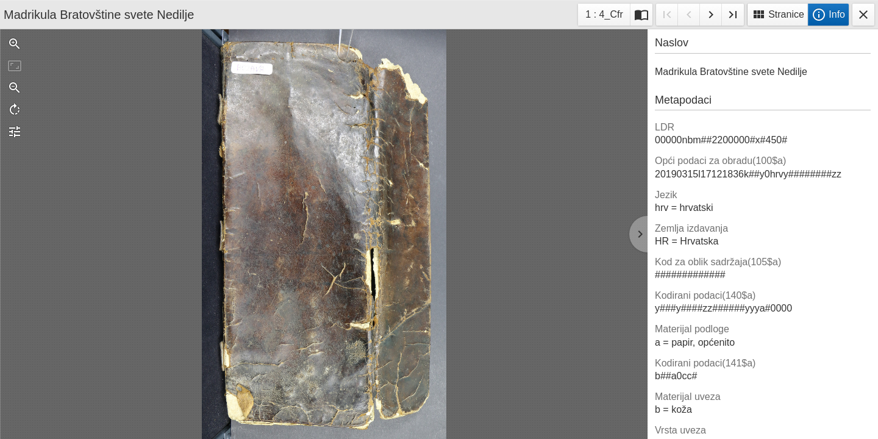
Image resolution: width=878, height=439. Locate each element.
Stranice (777, 14)
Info (828, 14)
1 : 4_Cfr (604, 16)
